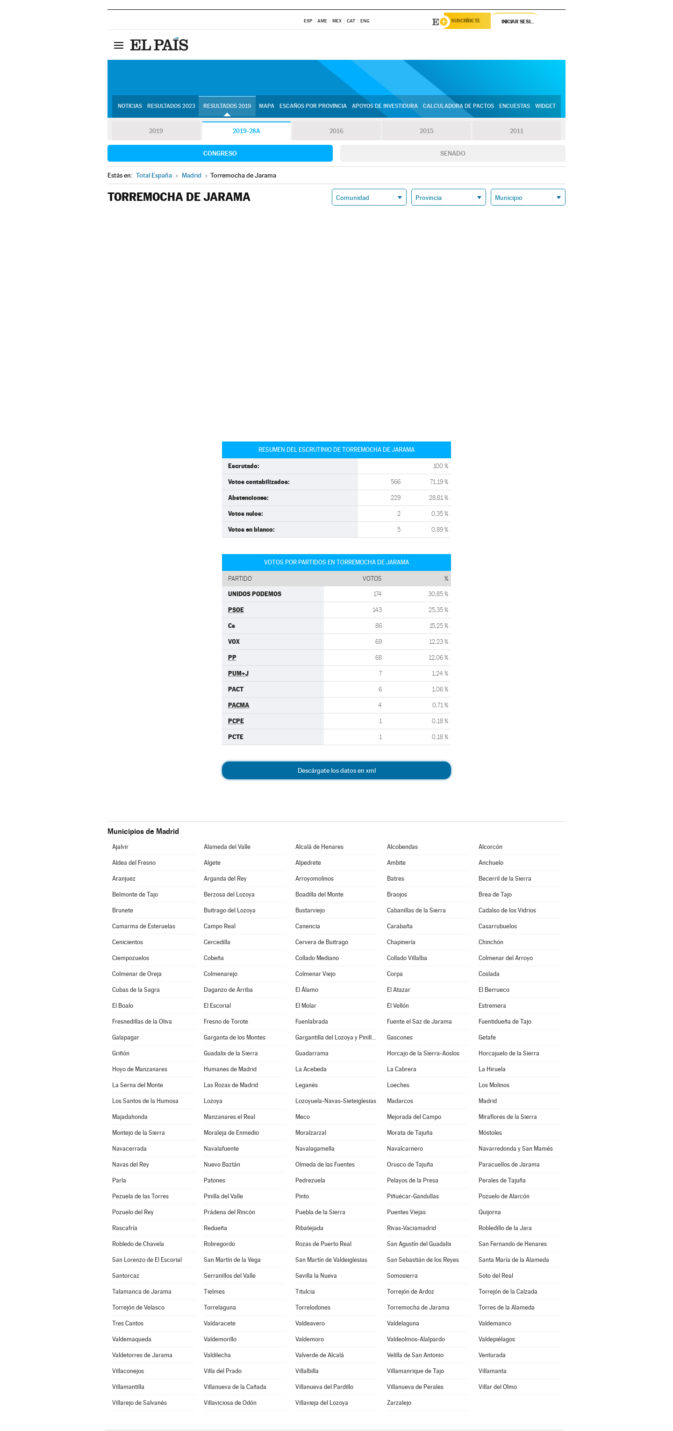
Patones (214, 1181)
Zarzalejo (399, 1404)
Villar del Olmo (498, 1388)
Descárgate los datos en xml (337, 772)
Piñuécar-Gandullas (413, 1197)
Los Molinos (494, 1086)
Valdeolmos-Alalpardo (416, 1340)
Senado (452, 154)
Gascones (400, 1038)
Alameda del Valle (227, 848)
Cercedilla (217, 943)
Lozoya (213, 1102)
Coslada (489, 975)
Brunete (122, 911)
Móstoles (490, 1134)
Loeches (398, 1086)
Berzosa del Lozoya (229, 895)
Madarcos (400, 1102)
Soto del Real (496, 1277)
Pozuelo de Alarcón (504, 1197)
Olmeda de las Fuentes (325, 1165)
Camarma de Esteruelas (143, 927)
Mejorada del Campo (414, 1118)
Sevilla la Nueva (316, 1277)
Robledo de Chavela (138, 1245)
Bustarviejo (310, 911)
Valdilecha (217, 1356)
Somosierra (402, 1277)
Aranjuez (124, 879)
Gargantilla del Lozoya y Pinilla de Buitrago (336, 1038)
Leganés (306, 1086)
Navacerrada (129, 1149)
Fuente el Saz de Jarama (419, 1022)
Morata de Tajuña (410, 1134)
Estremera (492, 1007)
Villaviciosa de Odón (230, 1404)
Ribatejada (309, 1229)
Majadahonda (130, 1118)
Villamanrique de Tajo (415, 1372)
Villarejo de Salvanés (139, 1404)
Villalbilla (307, 1372)
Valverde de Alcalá (319, 1356)
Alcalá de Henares (319, 848)
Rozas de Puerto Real (323, 1245)
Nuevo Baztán (222, 1165)
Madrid (488, 1102)
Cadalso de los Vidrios (507, 911)
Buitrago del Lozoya (230, 911)
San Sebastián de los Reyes (423, 1261)
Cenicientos (127, 943)
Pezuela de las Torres (140, 1197)
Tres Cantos (127, 1324)
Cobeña (214, 959)
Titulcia (305, 1292)
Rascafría (124, 1229)
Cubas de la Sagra (136, 991)
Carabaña (400, 927)
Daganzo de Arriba (228, 991)
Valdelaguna (403, 1324)
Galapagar (125, 1038)
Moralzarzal (310, 1134)
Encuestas (514, 108)
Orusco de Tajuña (410, 1165)
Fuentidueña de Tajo (505, 1022)
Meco (302, 1118)
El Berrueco (494, 991)
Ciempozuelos (130, 959)
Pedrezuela (310, 1181)
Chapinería (401, 943)
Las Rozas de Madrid (231, 1086)
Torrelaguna (220, 1308)
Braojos (397, 895)
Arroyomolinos (314, 879)
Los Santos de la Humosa (145, 1102)
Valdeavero (310, 1324)
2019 (156, 132)
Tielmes (214, 1292)
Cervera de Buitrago (321, 943)
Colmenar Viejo (315, 975)
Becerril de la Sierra (505, 879)
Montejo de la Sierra (138, 1134)
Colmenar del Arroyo (506, 959)
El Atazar (398, 991)
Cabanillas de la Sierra (416, 911)
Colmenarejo (220, 975)
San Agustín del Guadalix (419, 1245)
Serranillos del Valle (230, 1277)
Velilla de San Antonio (415, 1356)
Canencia (307, 927)
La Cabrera (401, 1070)
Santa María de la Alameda (514, 1261)
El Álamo (306, 991)
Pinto (302, 1197)
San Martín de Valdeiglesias (331, 1261)
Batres (395, 879)
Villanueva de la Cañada (235, 1388)
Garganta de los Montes (234, 1038)
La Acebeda (311, 1070)
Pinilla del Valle (223, 1197)
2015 (426, 132)
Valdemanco (495, 1324)
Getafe (487, 1038)
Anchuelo (491, 864)
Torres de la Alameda (507, 1308)
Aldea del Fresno (134, 864)
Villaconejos (128, 1372)
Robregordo (219, 1245)
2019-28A (246, 132)
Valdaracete (220, 1324)
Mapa (266, 108)
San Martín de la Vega (232, 1261)
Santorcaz (125, 1277)
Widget (545, 108)
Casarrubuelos (498, 927)
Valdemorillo (220, 1340)
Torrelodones (312, 1308)
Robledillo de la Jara (505, 1229)
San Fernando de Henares (513, 1245)
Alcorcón (490, 848)
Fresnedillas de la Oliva (142, 1022)
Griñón (120, 1054)
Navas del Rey (130, 1165)
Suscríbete (470, 22)
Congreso (220, 154)
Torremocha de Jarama (418, 1308)
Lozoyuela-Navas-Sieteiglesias (335, 1102)
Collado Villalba (407, 959)
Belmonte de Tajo (135, 895)
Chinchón (491, 943)
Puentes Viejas (406, 1213)
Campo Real (220, 927)
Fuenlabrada (311, 1022)
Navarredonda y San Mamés (516, 1149)
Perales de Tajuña (502, 1181)
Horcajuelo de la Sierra (509, 1054)
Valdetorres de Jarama (142, 1356)
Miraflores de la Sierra (508, 1118)
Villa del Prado (223, 1372)
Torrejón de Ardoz (410, 1292)
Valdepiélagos (497, 1340)
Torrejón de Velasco (138, 1308)
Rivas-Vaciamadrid (411, 1229)
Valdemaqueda (131, 1340)
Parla (119, 1181)
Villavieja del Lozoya (321, 1404)
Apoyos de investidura (385, 108)
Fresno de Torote (226, 1022)
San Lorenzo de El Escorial (147, 1261)
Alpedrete (308, 864)
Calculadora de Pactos (458, 108)
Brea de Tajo (495, 895)
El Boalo (122, 1007)
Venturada (492, 1356)
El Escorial (217, 1007)
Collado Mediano (317, 959)
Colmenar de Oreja (137, 975)
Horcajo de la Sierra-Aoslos (423, 1054)
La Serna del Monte (137, 1086)
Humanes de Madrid (230, 1070)
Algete (212, 864)
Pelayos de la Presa (412, 1181)
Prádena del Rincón (229, 1213)
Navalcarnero (405, 1149)
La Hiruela (492, 1070)
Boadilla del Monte (319, 895)
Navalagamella (315, 1149)
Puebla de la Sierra (320, 1213)
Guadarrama (312, 1054)
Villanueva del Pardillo (324, 1388)
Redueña (215, 1229)
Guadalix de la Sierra (231, 1054)
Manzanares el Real (229, 1118)
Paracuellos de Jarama (509, 1165)
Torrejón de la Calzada (508, 1292)
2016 (336, 132)
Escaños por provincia (313, 108)
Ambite (396, 864)
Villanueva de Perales (415, 1388)
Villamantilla (128, 1388)
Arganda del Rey (225, 879)
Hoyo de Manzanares (139, 1070)
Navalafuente (221, 1149)
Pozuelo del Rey (133, 1213)
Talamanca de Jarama (142, 1292)
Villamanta (493, 1372)
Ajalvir (120, 848)
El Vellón (398, 1007)
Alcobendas (402, 848)
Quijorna (490, 1213)
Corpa (395, 975)
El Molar (305, 1007)
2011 (516, 132)
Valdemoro (309, 1340)
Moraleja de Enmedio (231, 1134)
